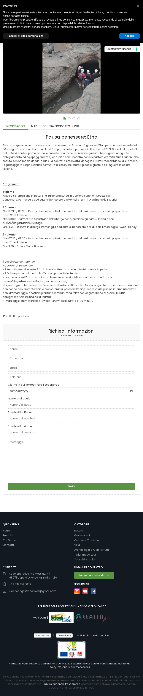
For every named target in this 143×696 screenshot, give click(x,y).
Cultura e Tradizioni (86, 540)
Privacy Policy (43, 635)
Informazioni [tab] (16, 126)
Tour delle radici (85, 559)
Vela (77, 545)
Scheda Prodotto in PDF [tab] (61, 126)
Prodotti (8, 535)
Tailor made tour (85, 554)
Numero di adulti (19, 398)
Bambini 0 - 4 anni (20, 426)
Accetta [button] (129, 35)
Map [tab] (34, 126)
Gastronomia (83, 535)
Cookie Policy (64, 635)
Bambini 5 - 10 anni (20, 412)
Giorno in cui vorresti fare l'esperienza (33, 385)
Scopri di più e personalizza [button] (26, 35)
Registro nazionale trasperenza (61, 684)
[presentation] (36, 471)
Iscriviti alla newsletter (94, 575)
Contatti (8, 545)
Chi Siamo (9, 540)
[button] (64, 118)
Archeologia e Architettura (91, 549)
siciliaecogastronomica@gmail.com (32, 591)
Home (7, 530)
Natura (78, 530)
